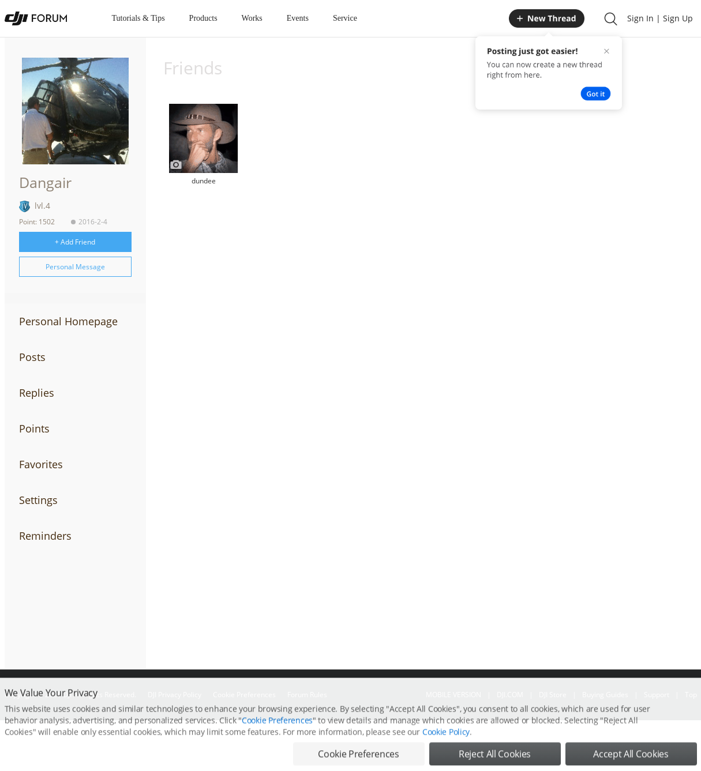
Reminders (45, 536)
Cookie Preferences (244, 694)
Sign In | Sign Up (660, 18)
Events (298, 18)
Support (656, 694)
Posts (32, 357)
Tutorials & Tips (138, 18)
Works (252, 18)
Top (691, 694)
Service (345, 18)
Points (34, 428)
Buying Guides (605, 694)
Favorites (41, 464)
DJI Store (553, 694)
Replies (36, 393)
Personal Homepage (68, 321)
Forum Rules (307, 694)
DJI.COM (510, 694)
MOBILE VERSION (453, 694)
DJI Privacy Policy (174, 694)
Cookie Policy (446, 752)
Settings (38, 500)
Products (203, 18)
